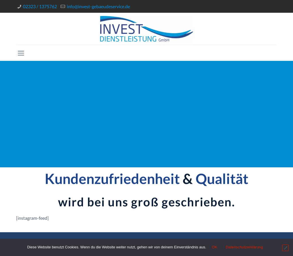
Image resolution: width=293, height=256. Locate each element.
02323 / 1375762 (40, 6)
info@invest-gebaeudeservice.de (98, 6)
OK (214, 247)
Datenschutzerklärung (244, 247)
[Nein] (285, 247)
